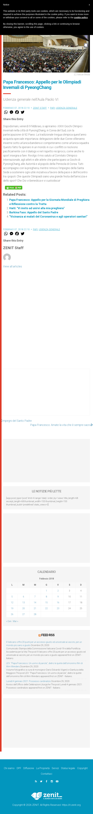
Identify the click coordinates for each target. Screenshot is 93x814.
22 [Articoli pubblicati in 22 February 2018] (46, 608)
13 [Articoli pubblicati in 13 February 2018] (23, 602)
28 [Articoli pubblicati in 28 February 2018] (35, 614)
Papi (52, 108)
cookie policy (81, 17)
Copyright (82, 768)
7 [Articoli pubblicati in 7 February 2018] (35, 596)
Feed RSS (47, 635)
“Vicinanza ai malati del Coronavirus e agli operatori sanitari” (48, 216)
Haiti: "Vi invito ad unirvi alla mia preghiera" (37, 208)
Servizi (55, 768)
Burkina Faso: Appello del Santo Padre (33, 212)
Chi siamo (9, 768)
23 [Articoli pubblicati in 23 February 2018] (58, 608)
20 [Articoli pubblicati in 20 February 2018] (23, 608)
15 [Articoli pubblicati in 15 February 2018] (46, 602)
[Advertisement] (46, 395)
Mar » (15, 621)
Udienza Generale (66, 108)
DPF (19, 768)
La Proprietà (43, 768)
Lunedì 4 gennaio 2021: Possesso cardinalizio (28, 681)
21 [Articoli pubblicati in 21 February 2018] (35, 608)
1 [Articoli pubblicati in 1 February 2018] (46, 591)
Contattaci (46, 773)
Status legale (68, 768)
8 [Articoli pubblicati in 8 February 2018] (46, 596)
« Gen (8, 621)
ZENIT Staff (40, 108)
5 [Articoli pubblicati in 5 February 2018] (12, 596)
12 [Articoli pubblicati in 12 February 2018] (12, 602)
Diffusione (28, 768)
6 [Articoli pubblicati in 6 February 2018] (23, 596)
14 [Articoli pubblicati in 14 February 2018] (35, 602)
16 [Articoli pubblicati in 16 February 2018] (58, 602)
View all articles (12, 266)
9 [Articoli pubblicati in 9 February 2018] (58, 596)
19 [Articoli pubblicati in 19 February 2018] (12, 608)
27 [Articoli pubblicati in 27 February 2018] (23, 614)
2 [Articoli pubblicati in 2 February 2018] (58, 591)
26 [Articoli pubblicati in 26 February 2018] (12, 614)
